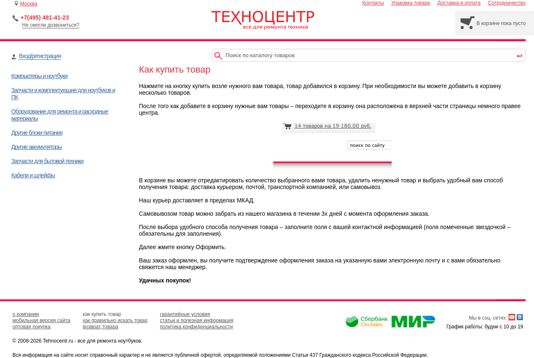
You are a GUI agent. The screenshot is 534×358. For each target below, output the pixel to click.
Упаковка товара (410, 3)
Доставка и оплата (459, 3)
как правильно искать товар (115, 320)
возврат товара (100, 326)
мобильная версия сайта (41, 320)
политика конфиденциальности (196, 326)
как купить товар (102, 314)
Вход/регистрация (39, 56)
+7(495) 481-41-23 (44, 17)
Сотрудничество (507, 3)
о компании (26, 314)
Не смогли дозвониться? (50, 25)
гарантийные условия (185, 314)
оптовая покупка (31, 326)
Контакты (373, 3)
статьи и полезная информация (196, 320)
